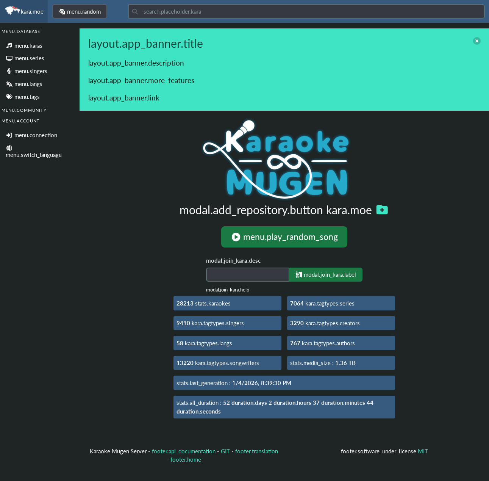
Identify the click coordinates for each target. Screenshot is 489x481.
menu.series (25, 58)
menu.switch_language (34, 151)
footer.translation (256, 451)
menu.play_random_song (284, 237)
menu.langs (24, 83)
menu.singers (26, 70)
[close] (477, 41)
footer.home (185, 459)
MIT (423, 451)
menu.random (80, 11)
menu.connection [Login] (31, 135)
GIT (226, 451)
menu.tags (23, 96)
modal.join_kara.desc (233, 260)
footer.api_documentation (184, 451)
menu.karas (24, 45)
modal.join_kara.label (325, 274)
